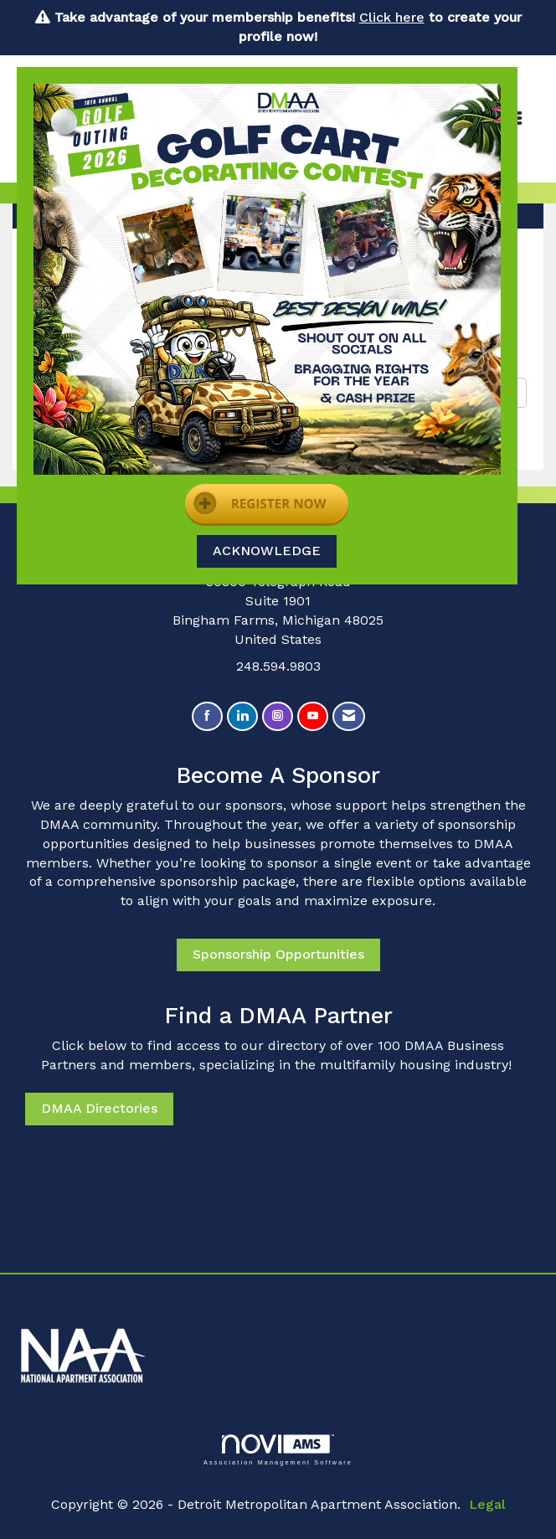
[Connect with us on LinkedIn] (242, 716)
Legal (487, 1504)
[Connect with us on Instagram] (277, 716)
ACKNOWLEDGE (267, 550)
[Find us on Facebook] (207, 716)
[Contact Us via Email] (348, 716)
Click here (392, 17)
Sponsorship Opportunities (278, 954)
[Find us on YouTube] (312, 716)
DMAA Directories (99, 1108)
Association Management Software (278, 1449)
